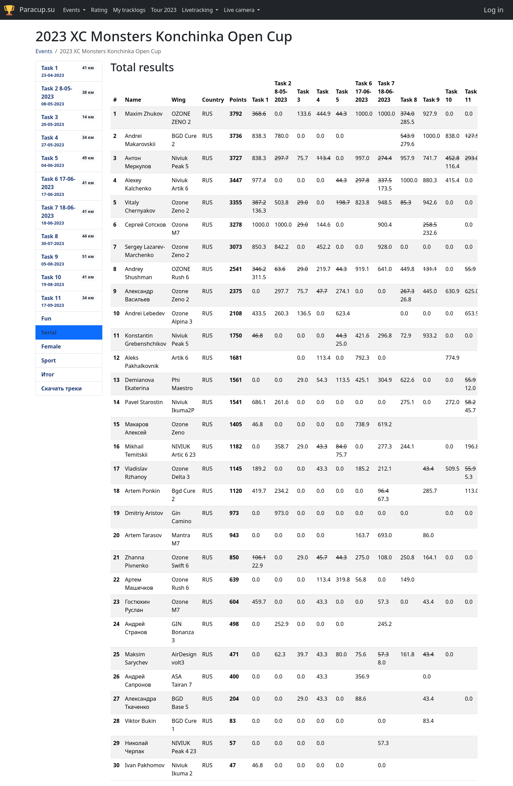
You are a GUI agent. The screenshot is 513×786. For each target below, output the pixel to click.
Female (51, 346)
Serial (49, 332)
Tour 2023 (164, 10)
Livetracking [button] (198, 10)
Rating (99, 10)
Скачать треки (61, 388)
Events (43, 51)
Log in (493, 9)
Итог (47, 374)
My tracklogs (129, 10)
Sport (48, 360)
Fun (46, 318)
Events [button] (72, 10)
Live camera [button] (240, 10)
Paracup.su (29, 10)
